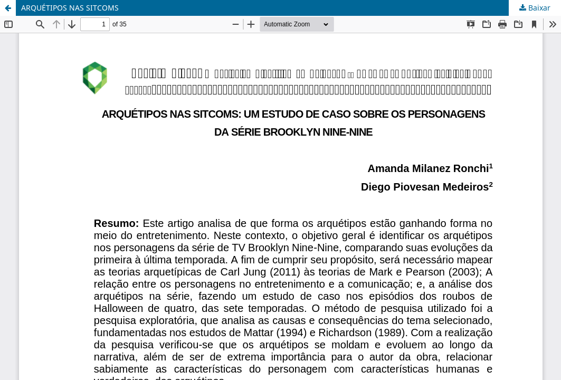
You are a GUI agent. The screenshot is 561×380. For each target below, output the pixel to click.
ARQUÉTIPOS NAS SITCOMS (70, 8)
